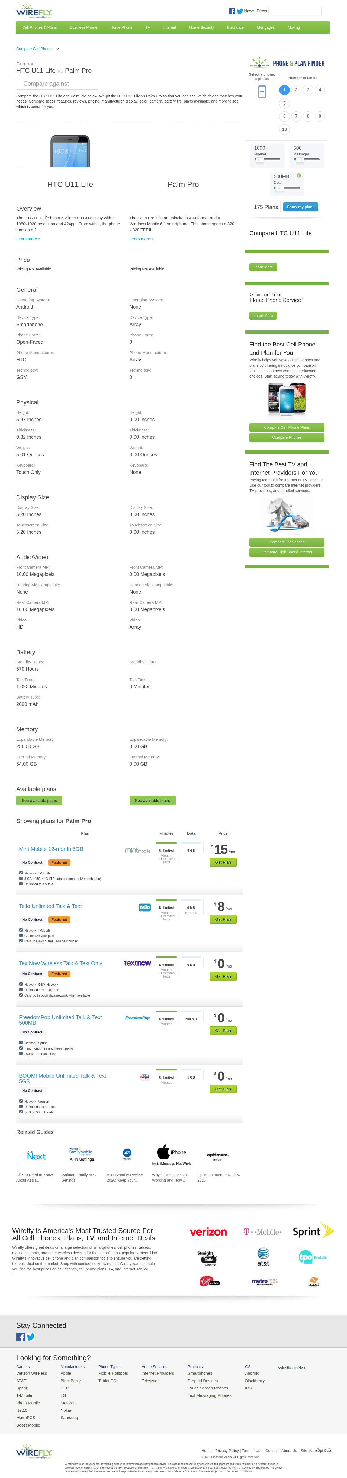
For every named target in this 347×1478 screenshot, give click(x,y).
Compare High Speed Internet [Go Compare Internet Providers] (287, 520)
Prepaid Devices (187, 1379)
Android (231, 1373)
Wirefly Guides (267, 1367)
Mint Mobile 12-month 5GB (51, 849)
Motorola (63, 1399)
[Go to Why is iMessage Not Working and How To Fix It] (171, 1156)
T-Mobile (23, 1392)
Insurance (235, 27)
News (249, 10)
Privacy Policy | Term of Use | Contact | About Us (256, 1444)
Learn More (263, 235)
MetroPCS (24, 1412)
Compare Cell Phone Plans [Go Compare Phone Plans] (287, 395)
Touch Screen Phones (191, 1386)
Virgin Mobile (26, 1399)
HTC (59, 1386)
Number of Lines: (302, 78)
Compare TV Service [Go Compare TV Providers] (287, 510)
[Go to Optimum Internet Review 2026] (216, 1156)
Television (140, 1379)
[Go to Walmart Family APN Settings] (81, 1156)
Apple (60, 1373)
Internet (169, 27)
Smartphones (184, 1373)
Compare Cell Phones (34, 49)
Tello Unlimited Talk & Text (50, 906)
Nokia (60, 1405)
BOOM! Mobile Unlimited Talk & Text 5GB (62, 1078)
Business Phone (83, 27)
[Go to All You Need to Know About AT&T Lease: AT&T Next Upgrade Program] (35, 1156)
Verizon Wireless (29, 1373)
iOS (228, 1386)
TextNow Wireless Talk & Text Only (60, 963)
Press (262, 10)
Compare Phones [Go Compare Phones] (287, 405)
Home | (207, 1444)
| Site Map (307, 1444)
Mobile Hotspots (106, 1373)
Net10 (21, 1405)
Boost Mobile (26, 1419)
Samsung (63, 1412)
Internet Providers (147, 1373)
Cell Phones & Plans (39, 27)
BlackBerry (64, 1379)
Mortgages (266, 27)
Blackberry (233, 1379)
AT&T (20, 1379)
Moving (294, 27)
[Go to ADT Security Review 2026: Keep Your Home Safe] (126, 1156)
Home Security (201, 27)
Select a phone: (262, 77)
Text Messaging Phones (192, 1392)
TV (148, 27)
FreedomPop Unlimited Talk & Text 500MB (60, 1020)
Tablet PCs (102, 1379)
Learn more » (28, 239)
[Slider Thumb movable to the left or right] (260, 129)
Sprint (20, 1386)
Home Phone (121, 27)
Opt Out (323, 1444)
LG (58, 1392)
